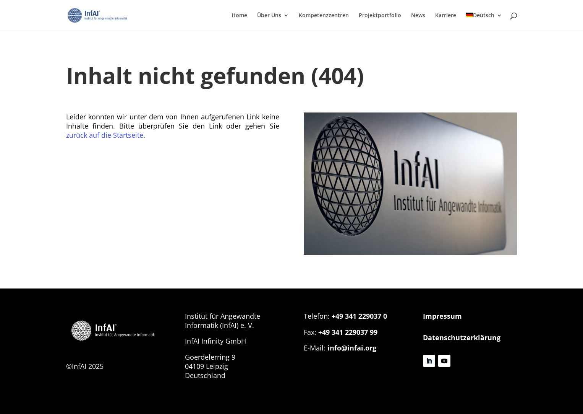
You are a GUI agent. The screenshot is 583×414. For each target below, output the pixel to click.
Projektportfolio (380, 16)
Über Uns (269, 16)
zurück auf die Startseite (104, 135)
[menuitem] (484, 22)
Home (239, 16)
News (418, 16)
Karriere (445, 16)
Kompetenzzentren (324, 16)
